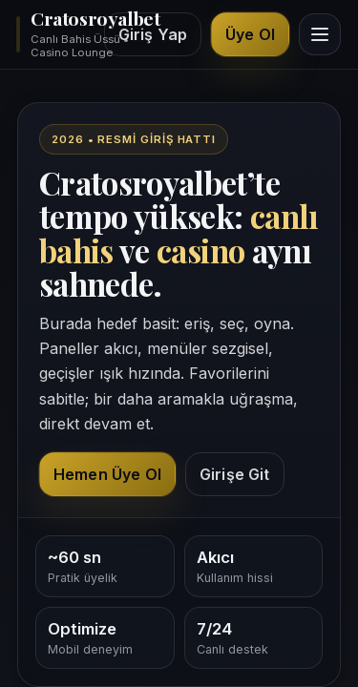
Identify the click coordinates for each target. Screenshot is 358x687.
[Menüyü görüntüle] (320, 34)
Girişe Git (235, 474)
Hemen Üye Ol (107, 474)
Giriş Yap (152, 34)
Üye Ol (250, 34)
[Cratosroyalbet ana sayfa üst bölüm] (54, 34)
